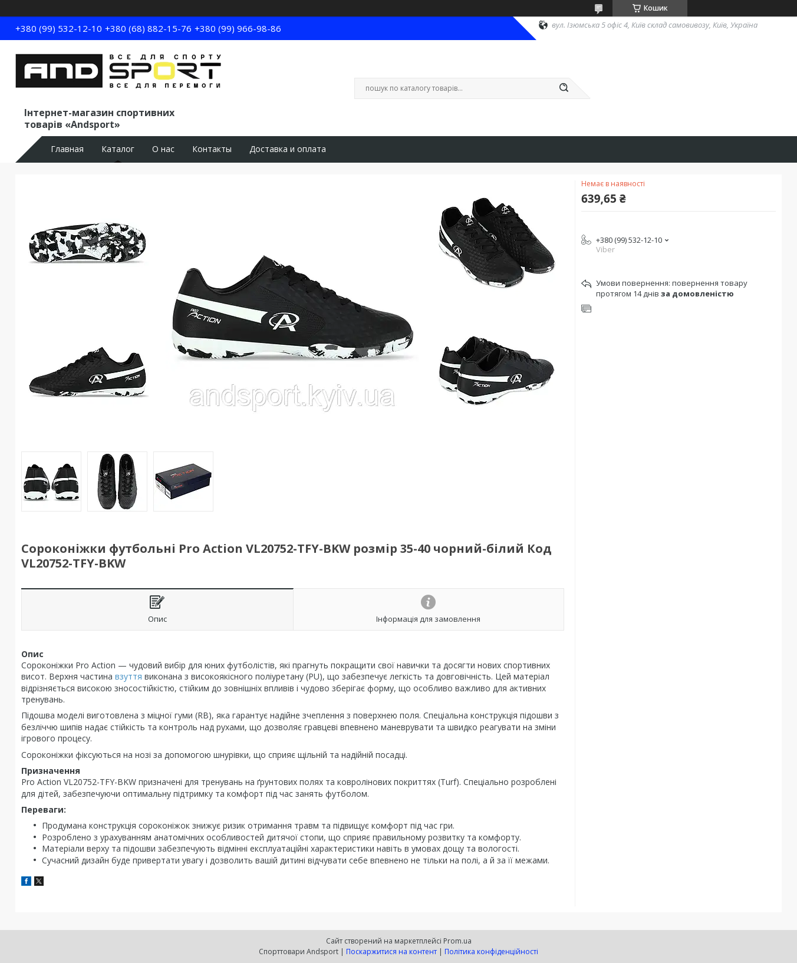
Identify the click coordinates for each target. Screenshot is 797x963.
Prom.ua (457, 941)
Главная (67, 149)
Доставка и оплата (287, 149)
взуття (128, 676)
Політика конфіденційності (491, 951)
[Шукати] (563, 88)
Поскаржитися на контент (391, 951)
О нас (163, 149)
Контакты (212, 149)
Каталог (117, 149)
